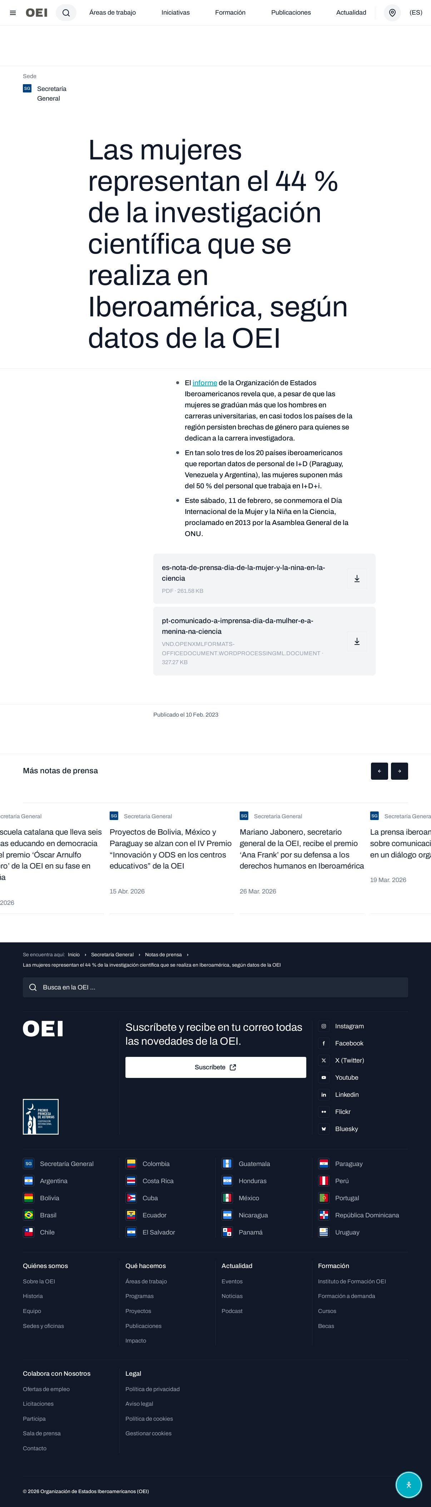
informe (205, 383)
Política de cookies (149, 1419)
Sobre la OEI (39, 1281)
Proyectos (138, 1311)
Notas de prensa (163, 954)
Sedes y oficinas (43, 1326)
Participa (34, 1419)
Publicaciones (291, 12)
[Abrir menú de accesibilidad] (408, 1484)
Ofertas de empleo (46, 1389)
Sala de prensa (42, 1433)
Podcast (232, 1311)
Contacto (34, 1448)
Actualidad (351, 12)
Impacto (135, 1341)
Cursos (327, 1311)
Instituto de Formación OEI (352, 1281)
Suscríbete (216, 1067)
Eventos (232, 1281)
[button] (379, 771)
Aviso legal (139, 1404)
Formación (230, 12)
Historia (33, 1296)
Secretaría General (112, 954)
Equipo (32, 1311)
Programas (139, 1296)
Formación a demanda (346, 1296)
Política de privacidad (152, 1389)
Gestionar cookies (148, 1433)
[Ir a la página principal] (36, 12)
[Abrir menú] (13, 13)
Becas (326, 1326)
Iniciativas (176, 12)
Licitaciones (38, 1404)
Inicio (74, 954)
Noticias (232, 1296)
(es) (416, 12)
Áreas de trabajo (112, 12)
